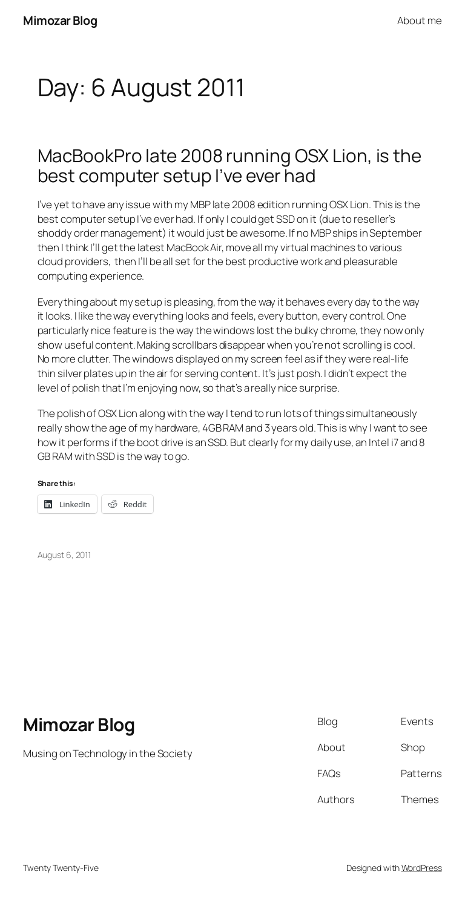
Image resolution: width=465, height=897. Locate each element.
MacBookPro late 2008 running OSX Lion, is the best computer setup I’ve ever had (230, 165)
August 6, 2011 (64, 554)
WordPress (421, 867)
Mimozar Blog (60, 20)
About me (419, 20)
